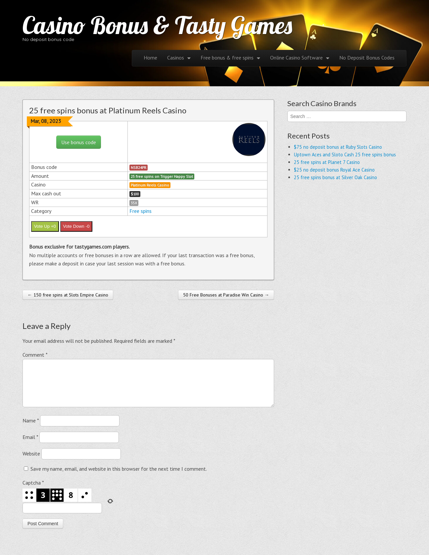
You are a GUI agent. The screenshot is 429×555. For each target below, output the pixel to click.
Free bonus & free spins (227, 57)
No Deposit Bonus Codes (367, 57)
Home (150, 57)
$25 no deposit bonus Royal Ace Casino (334, 170)
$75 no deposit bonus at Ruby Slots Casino (338, 147)
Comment (35, 354)
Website (31, 461)
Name (31, 428)
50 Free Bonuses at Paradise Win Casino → (226, 295)
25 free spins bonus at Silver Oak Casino (335, 177)
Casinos (175, 57)
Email (30, 445)
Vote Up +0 (45, 226)
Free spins (140, 211)
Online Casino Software (296, 57)
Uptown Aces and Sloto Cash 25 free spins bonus (345, 154)
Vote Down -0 (76, 226)
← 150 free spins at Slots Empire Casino (67, 295)
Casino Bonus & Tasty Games (157, 25)
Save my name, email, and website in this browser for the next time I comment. (118, 476)
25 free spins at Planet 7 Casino (327, 162)
